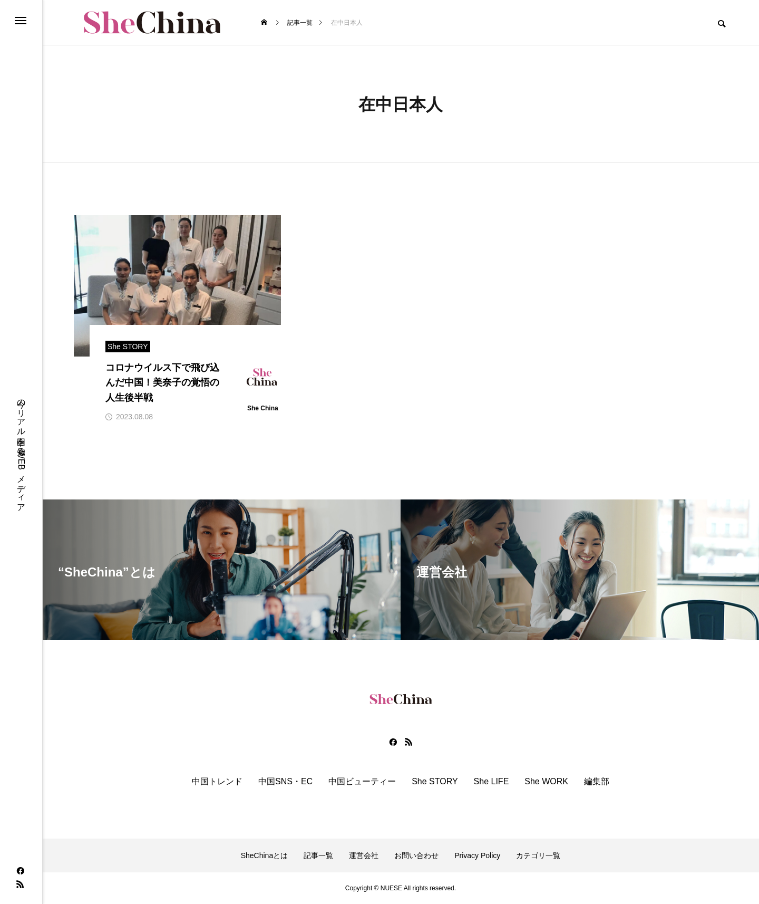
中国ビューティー (362, 781)
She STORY (435, 781)
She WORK (546, 781)
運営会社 (363, 855)
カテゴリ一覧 (538, 855)
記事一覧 (318, 855)
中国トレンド (217, 781)
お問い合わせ (416, 855)
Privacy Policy (477, 855)
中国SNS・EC (285, 781)
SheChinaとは (264, 855)
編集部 (596, 781)
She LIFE (491, 781)
